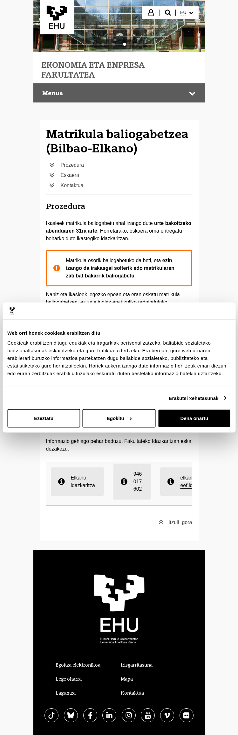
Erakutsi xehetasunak (193, 398)
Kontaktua (132, 693)
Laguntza (66, 693)
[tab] (103, 44)
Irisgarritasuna (137, 665)
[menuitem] (186, 12)
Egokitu (119, 418)
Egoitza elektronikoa (78, 665)
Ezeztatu (43, 418)
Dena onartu (194, 418)
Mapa (127, 679)
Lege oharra (69, 679)
